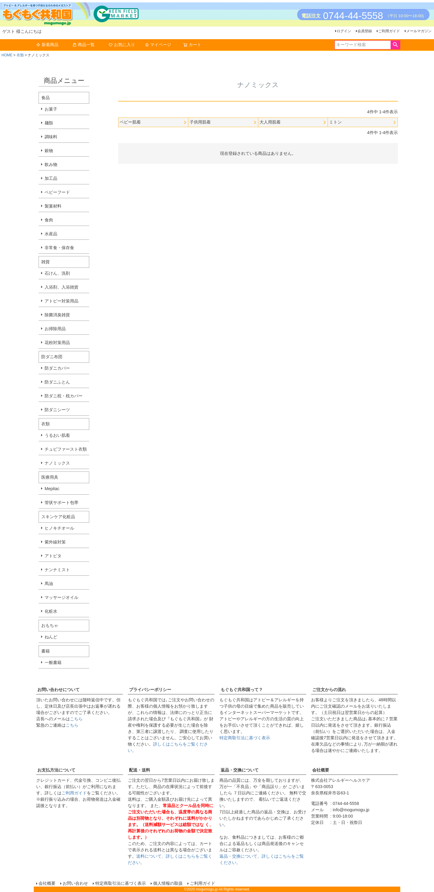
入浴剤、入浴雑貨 (61, 287)
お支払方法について (56, 770)
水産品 (51, 233)
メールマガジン (419, 31)
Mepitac (52, 488)
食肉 (49, 220)
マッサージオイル (61, 597)
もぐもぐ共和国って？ (242, 689)
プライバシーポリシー (150, 689)
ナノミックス (57, 463)
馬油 (49, 583)
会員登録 (364, 31)
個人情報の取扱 (168, 883)
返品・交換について (240, 770)
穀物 (49, 150)
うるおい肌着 (57, 435)
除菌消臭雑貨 (57, 314)
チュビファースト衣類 (66, 449)
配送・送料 (139, 770)
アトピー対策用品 (61, 301)
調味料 (51, 136)
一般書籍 (53, 662)
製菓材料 (53, 206)
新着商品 (47, 44)
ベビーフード (57, 192)
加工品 (51, 178)
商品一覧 (83, 44)
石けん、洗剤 (57, 273)
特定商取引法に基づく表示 (244, 737)
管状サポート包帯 (61, 502)
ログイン (344, 31)
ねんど (51, 636)
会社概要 (320, 770)
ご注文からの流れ (329, 689)
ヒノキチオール (59, 528)
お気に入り (121, 44)
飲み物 (51, 164)
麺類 (49, 122)
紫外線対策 (55, 542)
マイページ (158, 44)
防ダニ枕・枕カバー (64, 395)
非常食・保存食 (59, 247)
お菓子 (51, 109)
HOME (7, 55)
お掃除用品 (55, 328)
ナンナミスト (57, 569)
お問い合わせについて (58, 689)
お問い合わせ (75, 883)
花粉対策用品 (57, 342)
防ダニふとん (57, 382)
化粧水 (51, 611)
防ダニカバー (57, 368)
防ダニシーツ (57, 409)
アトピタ (53, 555)
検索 (395, 45)
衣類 (20, 55)
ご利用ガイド (389, 31)
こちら (76, 718)
